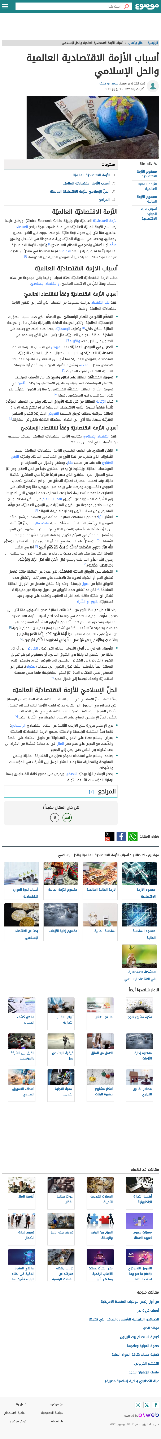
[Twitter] (146, 1405)
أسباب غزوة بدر (148, 1310)
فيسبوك (121, 836)
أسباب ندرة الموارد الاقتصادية (149, 214)
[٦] (36, 546)
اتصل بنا (21, 1404)
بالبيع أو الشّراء (87, 601)
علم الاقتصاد (100, 302)
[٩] (21, 639)
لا (55, 817)
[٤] (67, 340)
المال (60, 743)
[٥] (63, 370)
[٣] (83, 327)
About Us (57, 1421)
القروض (56, 347)
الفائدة (85, 365)
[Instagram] (138, 1405)
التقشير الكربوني (146, 1363)
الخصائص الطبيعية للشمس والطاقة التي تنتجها (124, 1319)
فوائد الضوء (150, 1328)
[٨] (98, 588)
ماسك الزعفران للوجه (144, 1372)
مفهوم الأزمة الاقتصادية (147, 173)
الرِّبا (101, 517)
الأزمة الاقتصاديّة (105, 220)
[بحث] (126, 6)
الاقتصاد (22, 227)
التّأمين (22, 383)
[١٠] (16, 716)
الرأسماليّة (62, 328)
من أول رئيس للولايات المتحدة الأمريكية (130, 1301)
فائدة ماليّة (40, 523)
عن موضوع (56, 1404)
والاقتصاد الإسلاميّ (45, 283)
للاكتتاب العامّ (52, 499)
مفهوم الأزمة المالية (147, 199)
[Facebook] (155, 1405)
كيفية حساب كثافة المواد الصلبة (135, 1354)
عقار (70, 462)
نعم (67, 817)
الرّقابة (101, 401)
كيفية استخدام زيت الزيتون (139, 1337)
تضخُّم (113, 245)
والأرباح (75, 341)
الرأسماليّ (18, 725)
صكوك (31, 666)
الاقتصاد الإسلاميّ (96, 436)
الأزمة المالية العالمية (147, 186)
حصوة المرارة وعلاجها (143, 1346)
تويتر (109, 836)
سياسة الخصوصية (52, 1413)
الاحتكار (72, 774)
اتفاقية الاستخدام (15, 1413)
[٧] (85, 564)
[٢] (25, 256)
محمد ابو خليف (108, 83)
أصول (86, 583)
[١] (49, 244)
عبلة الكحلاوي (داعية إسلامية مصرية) (132, 1381)
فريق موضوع (18, 1421)
